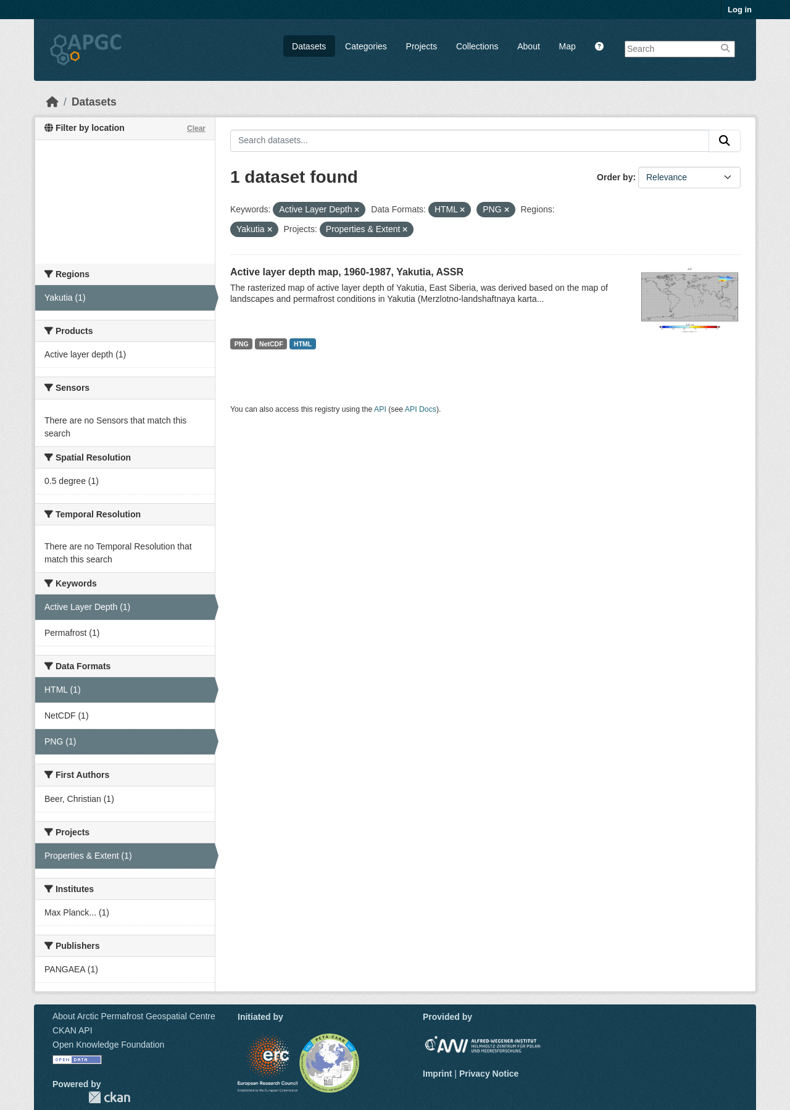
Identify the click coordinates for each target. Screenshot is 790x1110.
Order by (615, 177)
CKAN (109, 1097)
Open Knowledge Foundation (108, 1044)
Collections (477, 46)
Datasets (309, 46)
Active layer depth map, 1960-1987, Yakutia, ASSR (347, 272)
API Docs (420, 409)
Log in (740, 9)
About (528, 46)
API (380, 409)
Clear (196, 128)
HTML (303, 344)
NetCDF (271, 344)
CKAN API (72, 1030)
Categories (366, 46)
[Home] (52, 102)
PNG (242, 344)
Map (567, 46)
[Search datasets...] (469, 141)
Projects (422, 46)
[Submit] (725, 141)
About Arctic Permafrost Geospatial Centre (133, 1016)
